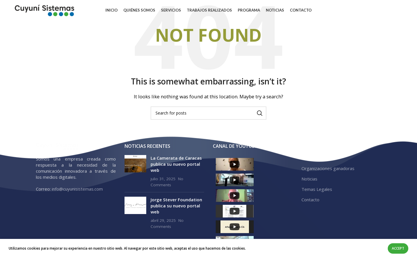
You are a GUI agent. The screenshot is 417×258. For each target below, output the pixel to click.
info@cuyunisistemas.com (77, 189)
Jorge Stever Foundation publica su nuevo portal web (176, 206)
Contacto (310, 199)
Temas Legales (316, 189)
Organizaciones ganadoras (327, 168)
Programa (311, 158)
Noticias (309, 179)
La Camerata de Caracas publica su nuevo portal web (176, 164)
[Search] (208, 113)
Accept (398, 248)
